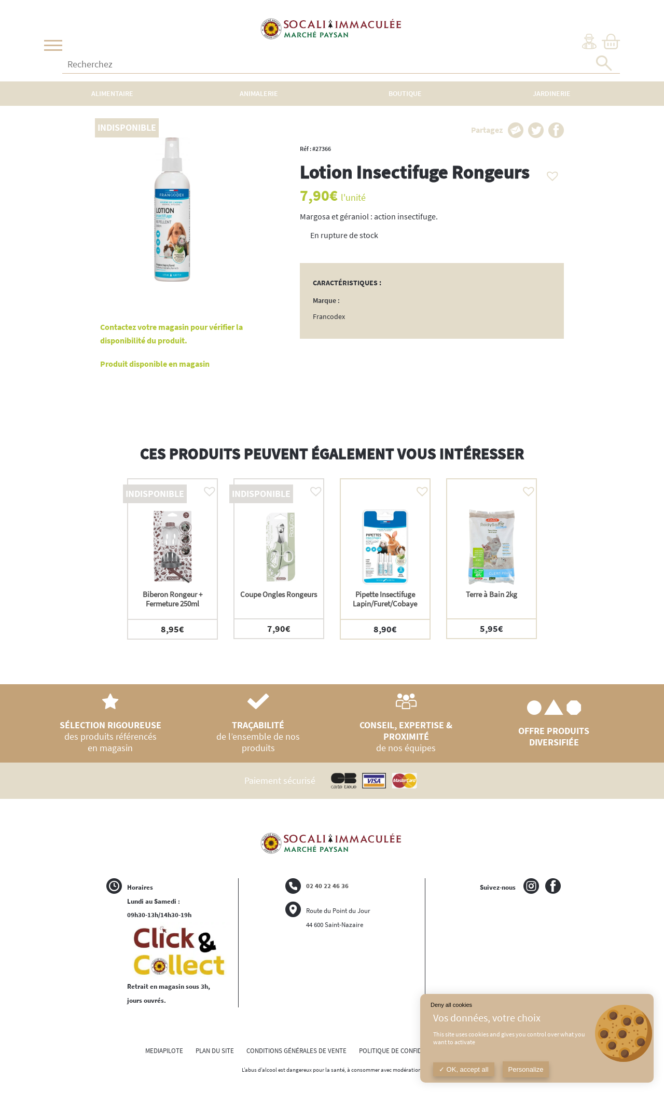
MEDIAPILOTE (164, 1050)
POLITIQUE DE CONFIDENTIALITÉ (404, 1050)
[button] (550, 173)
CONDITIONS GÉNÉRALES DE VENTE (296, 1050)
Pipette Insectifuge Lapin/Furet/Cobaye (385, 598)
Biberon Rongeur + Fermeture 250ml (172, 598)
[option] (172, 559)
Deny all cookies (451, 1005)
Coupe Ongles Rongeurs (278, 594)
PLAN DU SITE (215, 1050)
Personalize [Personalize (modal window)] (526, 1069)
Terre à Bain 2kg (491, 594)
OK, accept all (464, 1069)
